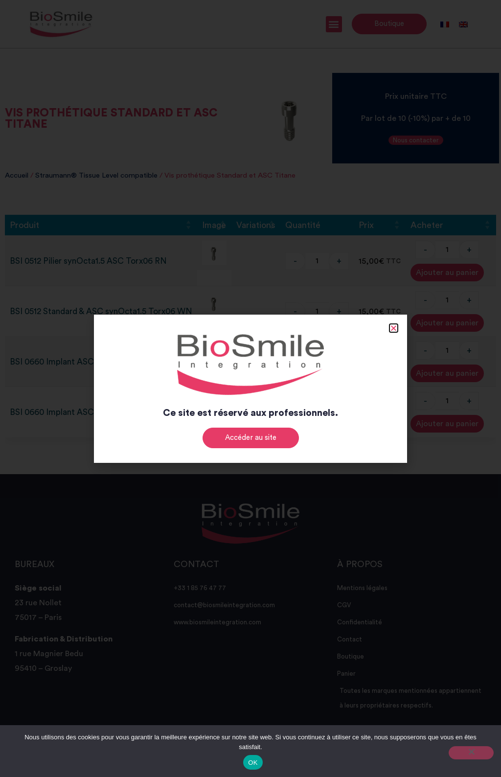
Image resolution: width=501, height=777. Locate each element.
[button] (393, 328)
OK (252, 762)
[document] (250, 388)
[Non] (471, 752)
